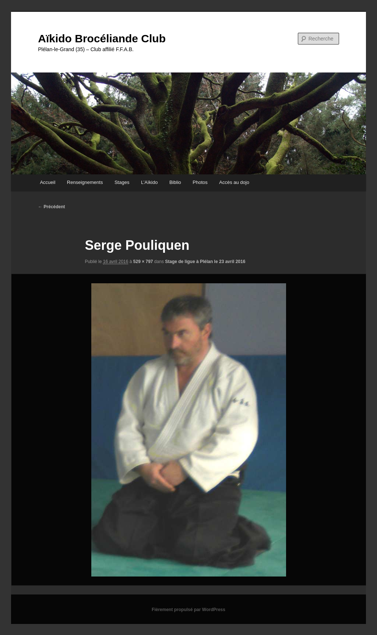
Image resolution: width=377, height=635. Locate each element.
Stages (121, 182)
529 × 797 (143, 261)
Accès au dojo (234, 182)
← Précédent (51, 206)
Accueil (47, 182)
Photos (200, 182)
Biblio (175, 182)
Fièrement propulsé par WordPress (188, 609)
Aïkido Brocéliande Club (102, 38)
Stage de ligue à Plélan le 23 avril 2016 (205, 261)
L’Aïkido (149, 182)
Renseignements (85, 182)
